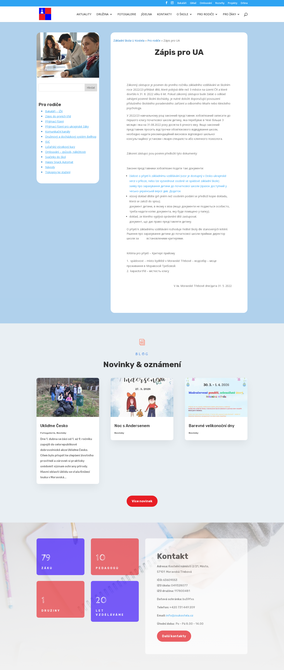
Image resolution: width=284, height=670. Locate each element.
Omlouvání (206, 3)
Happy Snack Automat (59, 162)
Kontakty (164, 14)
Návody (50, 167)
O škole (182, 14)
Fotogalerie (126, 14)
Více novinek (142, 501)
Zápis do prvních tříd (58, 116)
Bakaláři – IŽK (54, 111)
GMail (193, 3)
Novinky (61, 433)
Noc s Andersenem (132, 425)
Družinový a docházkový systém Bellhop (70, 136)
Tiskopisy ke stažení (57, 172)
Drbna (244, 3)
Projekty (232, 3)
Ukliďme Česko (54, 425)
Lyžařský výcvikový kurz (60, 147)
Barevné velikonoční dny (211, 425)
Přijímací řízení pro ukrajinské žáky (67, 126)
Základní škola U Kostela (128, 40)
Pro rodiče (205, 14)
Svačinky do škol (55, 157)
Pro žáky (229, 14)
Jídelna (146, 14)
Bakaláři (181, 3)
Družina (102, 14)
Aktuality (84, 14)
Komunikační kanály (57, 131)
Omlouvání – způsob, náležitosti (65, 152)
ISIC (47, 142)
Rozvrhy (219, 3)
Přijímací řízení (54, 121)
